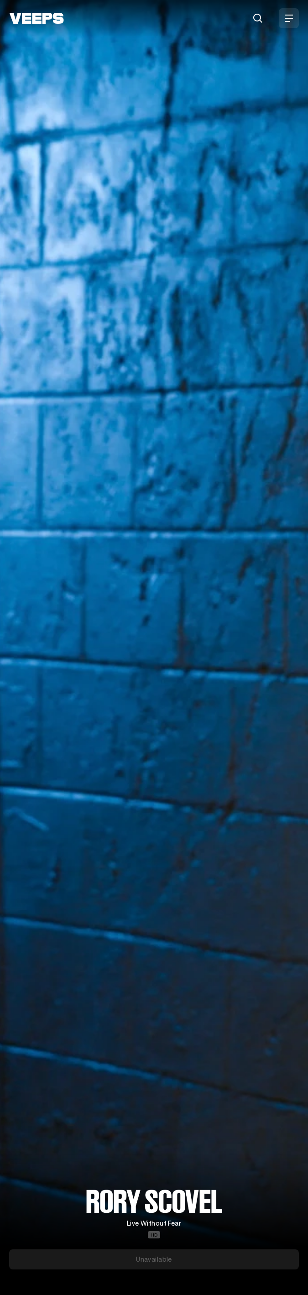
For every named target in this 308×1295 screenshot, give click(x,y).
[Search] (258, 18)
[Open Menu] (289, 18)
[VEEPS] (36, 18)
